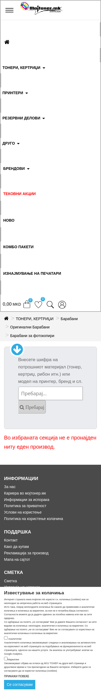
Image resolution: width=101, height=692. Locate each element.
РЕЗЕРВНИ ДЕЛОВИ (21, 118)
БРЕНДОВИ (14, 168)
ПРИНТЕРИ (12, 93)
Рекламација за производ (26, 553)
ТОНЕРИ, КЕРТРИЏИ (21, 67)
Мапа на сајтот (17, 559)
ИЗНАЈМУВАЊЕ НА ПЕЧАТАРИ (32, 273)
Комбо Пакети (18, 247)
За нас (10, 487)
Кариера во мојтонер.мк (25, 493)
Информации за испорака (26, 499)
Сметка (10, 581)
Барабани (69, 319)
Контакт (11, 540)
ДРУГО (8, 143)
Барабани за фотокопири (32, 336)
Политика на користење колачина (33, 519)
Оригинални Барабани (30, 327)
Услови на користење (23, 512)
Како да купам (16, 546)
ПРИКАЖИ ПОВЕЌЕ (16, 676)
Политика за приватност (25, 506)
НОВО (9, 220)
